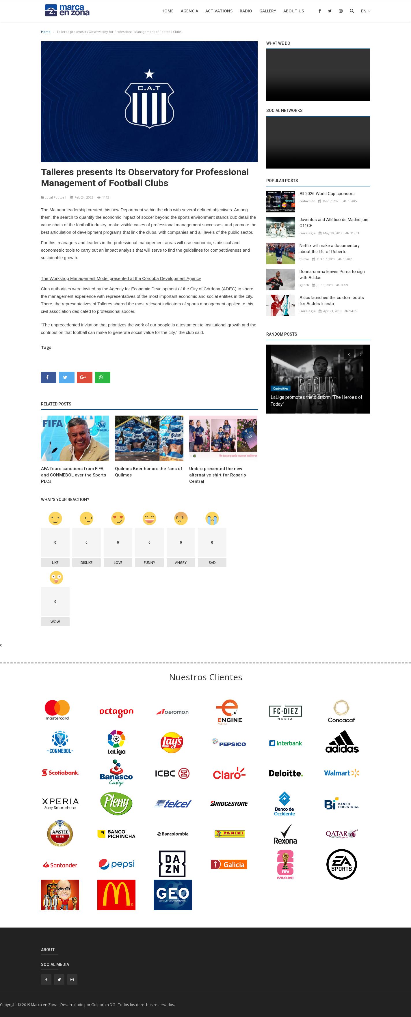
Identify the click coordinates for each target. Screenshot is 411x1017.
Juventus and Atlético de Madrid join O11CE (334, 222)
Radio (246, 11)
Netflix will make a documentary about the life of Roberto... (330, 248)
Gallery (267, 11)
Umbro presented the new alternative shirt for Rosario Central (217, 475)
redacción (307, 201)
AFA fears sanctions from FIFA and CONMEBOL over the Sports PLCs (73, 475)
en (365, 11)
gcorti (304, 285)
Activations (219, 11)
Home (167, 11)
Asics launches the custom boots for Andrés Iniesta (332, 300)
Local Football (54, 197)
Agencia (189, 11)
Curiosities (280, 388)
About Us (293, 11)
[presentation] (349, 354)
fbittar (304, 259)
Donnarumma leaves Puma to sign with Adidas (332, 274)
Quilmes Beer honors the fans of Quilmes (149, 472)
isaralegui (308, 233)
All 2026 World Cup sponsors (327, 193)
